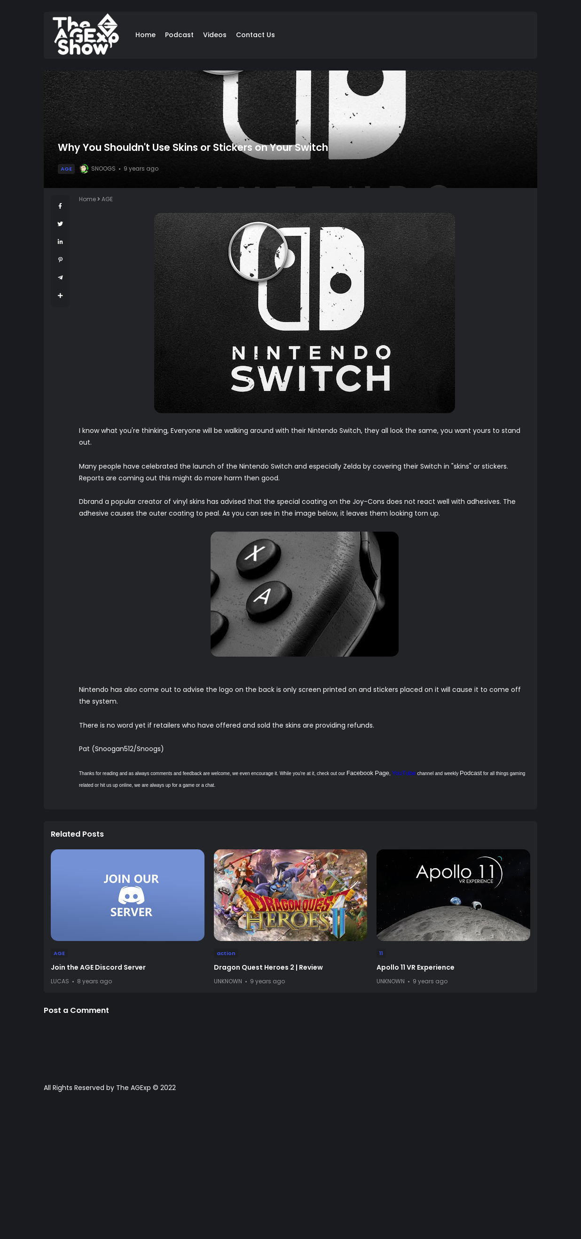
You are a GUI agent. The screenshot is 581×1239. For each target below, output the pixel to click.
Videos (215, 34)
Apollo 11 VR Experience (416, 967)
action (226, 953)
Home (145, 34)
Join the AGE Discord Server (98, 967)
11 (381, 953)
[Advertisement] (290, 1170)
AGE (66, 169)
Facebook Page (367, 772)
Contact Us (255, 34)
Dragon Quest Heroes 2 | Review (268, 967)
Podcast (179, 34)
